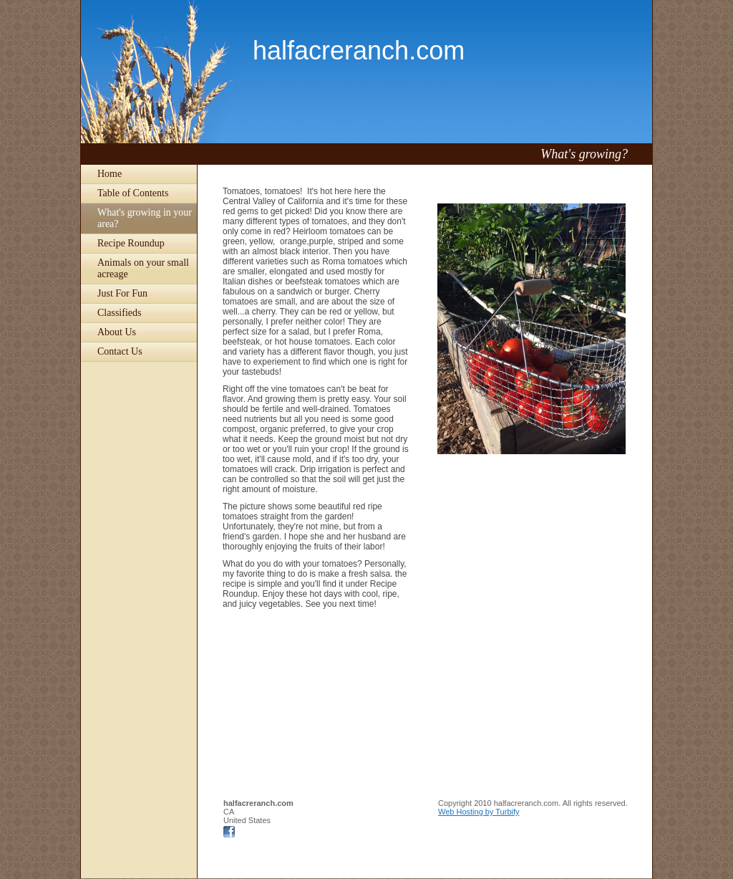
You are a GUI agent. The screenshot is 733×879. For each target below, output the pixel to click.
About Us (116, 332)
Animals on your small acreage (143, 268)
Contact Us (119, 351)
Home (109, 173)
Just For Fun (122, 293)
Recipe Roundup (131, 243)
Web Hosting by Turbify (479, 811)
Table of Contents (132, 193)
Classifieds (119, 312)
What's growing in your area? (144, 218)
